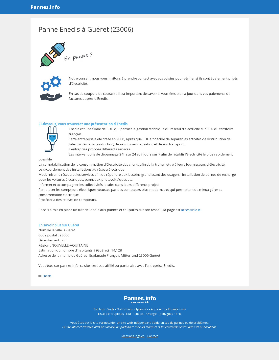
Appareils (141, 309)
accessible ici (191, 209)
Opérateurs (125, 309)
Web (110, 309)
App (153, 309)
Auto (162, 309)
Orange (151, 314)
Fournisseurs (177, 309)
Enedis (47, 276)
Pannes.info (45, 7)
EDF (129, 314)
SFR (178, 314)
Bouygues (166, 314)
